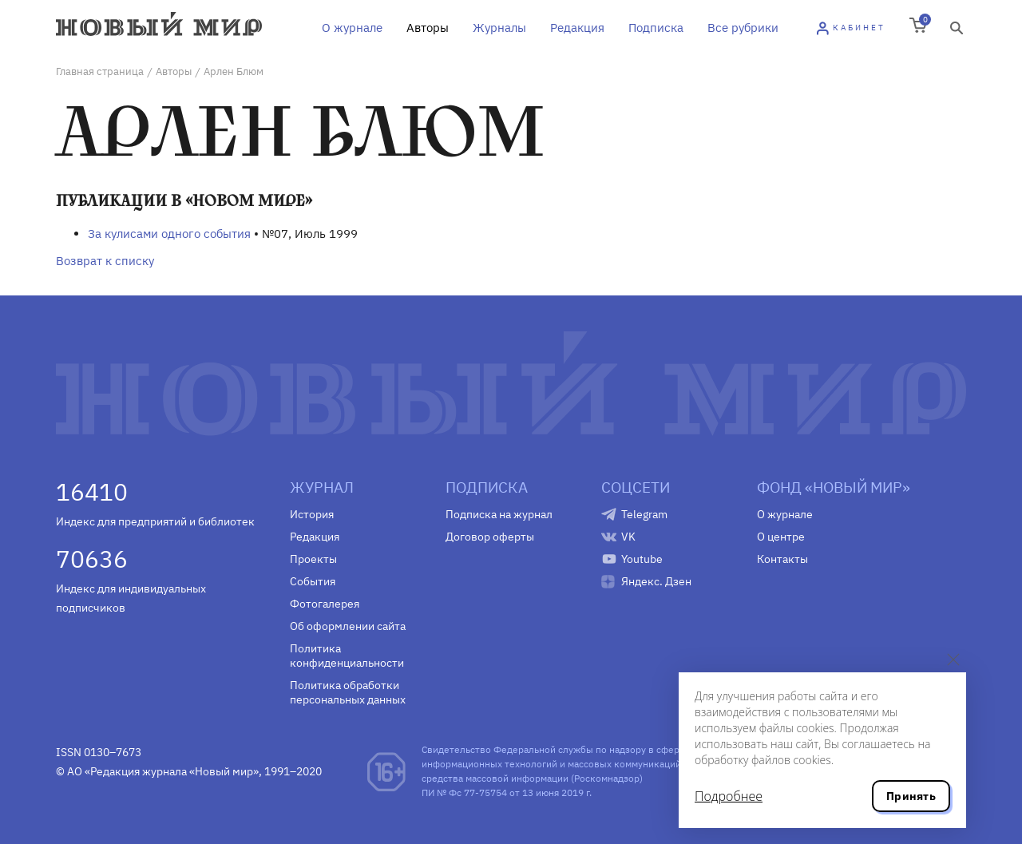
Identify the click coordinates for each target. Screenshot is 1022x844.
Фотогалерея (324, 603)
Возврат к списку (105, 260)
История (312, 514)
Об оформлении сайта (348, 626)
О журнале (352, 27)
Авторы (427, 27)
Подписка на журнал (499, 514)
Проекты (313, 559)
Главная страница (100, 71)
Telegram (644, 514)
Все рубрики (742, 27)
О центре (781, 536)
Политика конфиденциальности (347, 655)
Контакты (782, 559)
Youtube (642, 559)
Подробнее (729, 796)
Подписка (655, 27)
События (312, 581)
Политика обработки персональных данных (348, 692)
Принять (911, 796)
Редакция (577, 27)
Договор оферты (490, 536)
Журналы (499, 27)
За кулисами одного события (169, 233)
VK (628, 536)
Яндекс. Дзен (656, 581)
